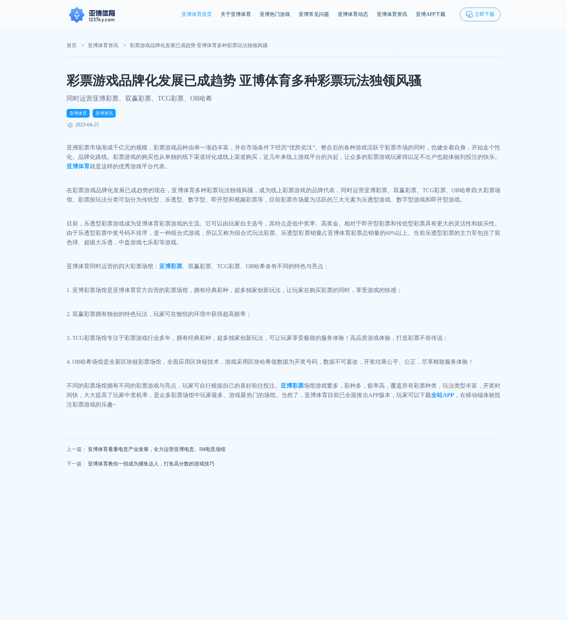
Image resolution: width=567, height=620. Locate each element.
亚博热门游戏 (275, 14)
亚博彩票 (170, 266)
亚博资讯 (104, 113)
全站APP (442, 395)
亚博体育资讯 (392, 14)
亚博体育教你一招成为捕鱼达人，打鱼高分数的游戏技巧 (151, 464)
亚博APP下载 (431, 14)
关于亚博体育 (236, 14)
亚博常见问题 (314, 14)
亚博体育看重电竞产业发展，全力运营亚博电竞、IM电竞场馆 (157, 449)
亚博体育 (78, 113)
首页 (72, 45)
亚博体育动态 (353, 14)
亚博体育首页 (197, 14)
